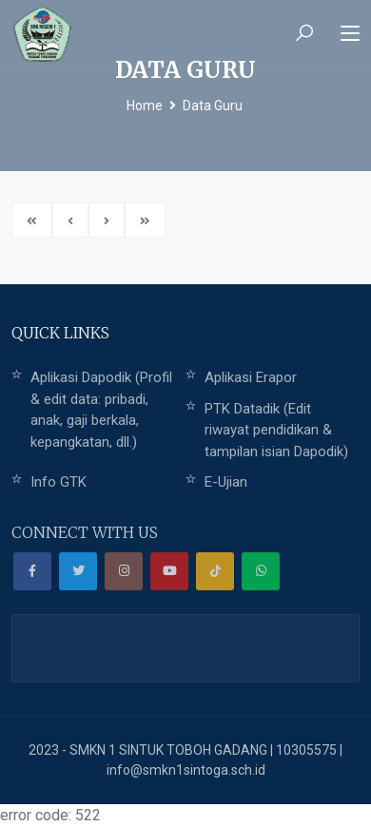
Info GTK (58, 481)
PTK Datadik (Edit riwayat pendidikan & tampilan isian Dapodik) (276, 430)
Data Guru (213, 105)
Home (145, 105)
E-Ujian (226, 481)
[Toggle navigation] (350, 34)
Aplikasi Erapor (251, 377)
